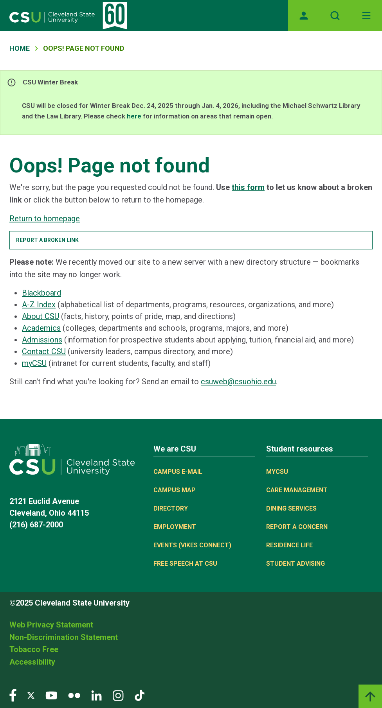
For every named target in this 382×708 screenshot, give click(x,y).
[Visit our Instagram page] (118, 695)
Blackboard (41, 293)
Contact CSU (44, 351)
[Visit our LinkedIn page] (96, 695)
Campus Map (174, 490)
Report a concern (297, 527)
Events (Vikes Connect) (192, 545)
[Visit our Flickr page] (74, 695)
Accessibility (32, 662)
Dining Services (291, 508)
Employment (174, 527)
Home (19, 48)
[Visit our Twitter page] (30, 695)
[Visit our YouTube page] (51, 695)
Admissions (42, 339)
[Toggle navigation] (366, 15)
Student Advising (295, 563)
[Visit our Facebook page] (12, 695)
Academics (41, 328)
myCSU (34, 363)
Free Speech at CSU (185, 563)
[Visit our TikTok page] (139, 695)
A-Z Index (39, 304)
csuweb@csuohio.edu (238, 381)
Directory (170, 508)
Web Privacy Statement (51, 624)
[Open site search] (335, 15)
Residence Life (289, 545)
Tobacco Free (33, 649)
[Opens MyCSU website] (303, 15)
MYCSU (277, 471)
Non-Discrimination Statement (63, 637)
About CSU (40, 316)
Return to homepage (44, 218)
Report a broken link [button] (47, 240)
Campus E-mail (177, 471)
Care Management (297, 490)
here (134, 116)
